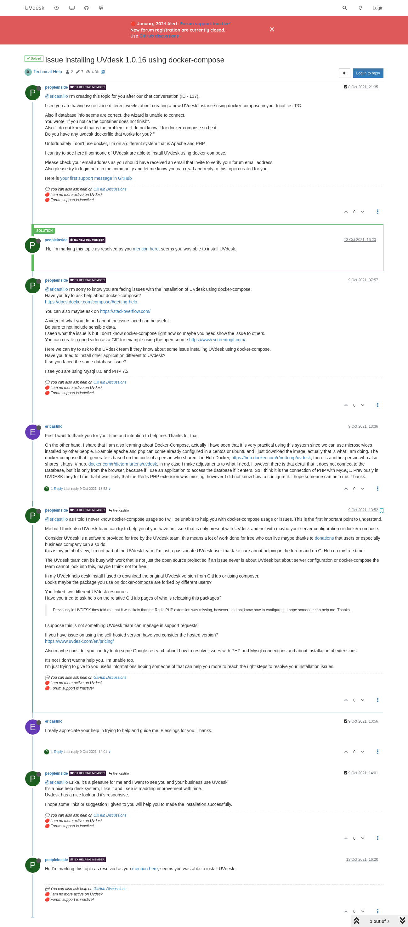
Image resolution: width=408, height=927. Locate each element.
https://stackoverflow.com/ (125, 311)
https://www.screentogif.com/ (217, 339)
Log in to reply (368, 73)
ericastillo (54, 426)
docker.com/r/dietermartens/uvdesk (122, 463)
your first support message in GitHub (96, 178)
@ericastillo (56, 96)
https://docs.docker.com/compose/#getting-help (91, 301)
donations (324, 538)
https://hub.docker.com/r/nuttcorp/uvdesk (271, 457)
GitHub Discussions (110, 189)
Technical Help (47, 71)
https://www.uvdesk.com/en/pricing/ (79, 641)
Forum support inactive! (205, 23)
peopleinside (56, 87)
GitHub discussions (159, 36)
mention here (146, 248)
